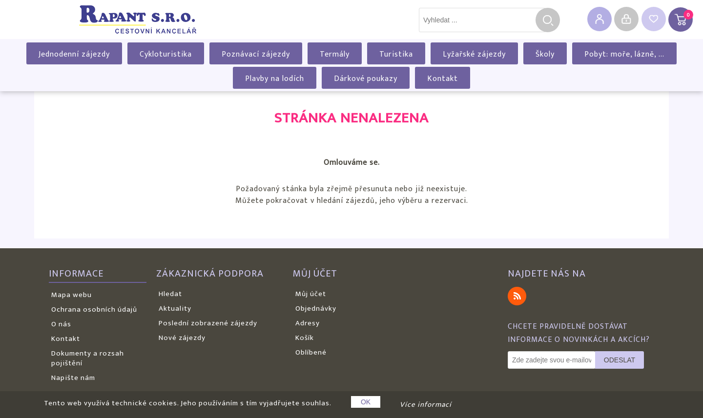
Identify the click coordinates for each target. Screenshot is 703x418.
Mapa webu (71, 295)
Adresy (307, 323)
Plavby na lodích (274, 78)
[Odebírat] (552, 360)
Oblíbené (311, 352)
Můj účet (310, 294)
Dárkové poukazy (365, 78)
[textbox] (482, 20)
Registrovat (599, 19)
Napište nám (73, 378)
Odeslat (619, 360)
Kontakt (442, 78)
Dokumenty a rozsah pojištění (87, 358)
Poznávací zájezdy (256, 54)
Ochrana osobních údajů (94, 309)
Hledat (548, 20)
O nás (61, 324)
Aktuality (175, 308)
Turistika (396, 54)
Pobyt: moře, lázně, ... (624, 54)
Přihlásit (626, 19)
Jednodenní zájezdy (74, 54)
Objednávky (315, 308)
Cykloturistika (166, 54)
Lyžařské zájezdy (474, 54)
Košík (304, 338)
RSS (517, 296)
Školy (545, 54)
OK (366, 402)
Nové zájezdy (182, 338)
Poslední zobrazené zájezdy (208, 323)
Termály (335, 54)
